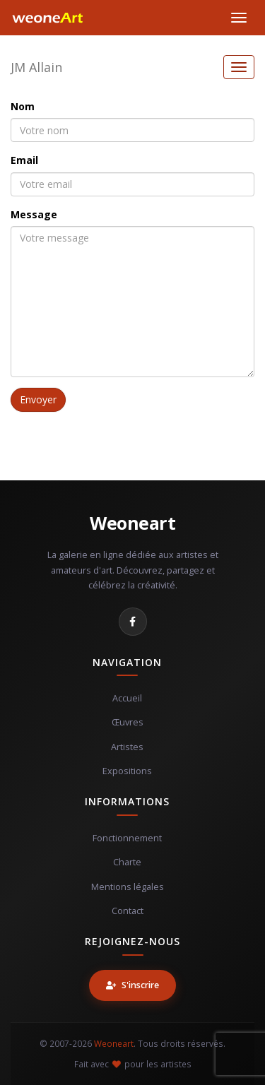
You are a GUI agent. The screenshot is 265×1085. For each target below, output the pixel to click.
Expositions (127, 771)
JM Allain (36, 67)
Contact (127, 911)
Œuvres (127, 722)
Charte (127, 862)
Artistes (127, 747)
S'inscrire (132, 985)
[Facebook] (133, 621)
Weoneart (132, 523)
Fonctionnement (127, 838)
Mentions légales (127, 887)
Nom (23, 106)
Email (24, 160)
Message (34, 214)
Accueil (127, 698)
